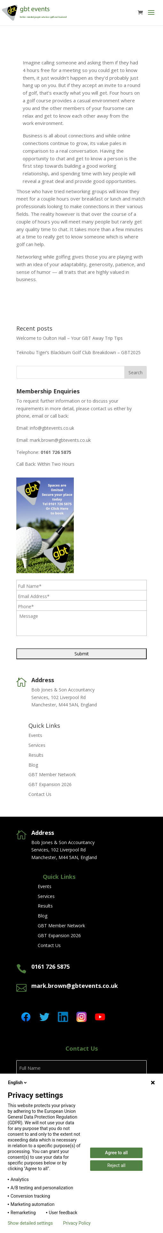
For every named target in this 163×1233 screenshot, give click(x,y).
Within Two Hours (55, 464)
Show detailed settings (30, 1223)
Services (36, 745)
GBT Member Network (52, 774)
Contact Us (39, 794)
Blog (33, 765)
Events (35, 735)
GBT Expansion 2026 (50, 784)
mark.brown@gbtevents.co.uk (60, 440)
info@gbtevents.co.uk (52, 428)
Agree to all (116, 1152)
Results (35, 755)
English (18, 1082)
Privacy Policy (76, 1223)
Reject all (116, 1165)
